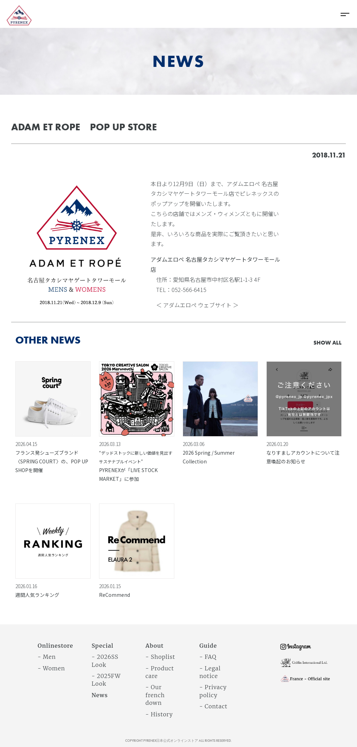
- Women (51, 668)
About (154, 645)
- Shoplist (160, 656)
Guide (208, 645)
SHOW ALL (327, 342)
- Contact (213, 706)
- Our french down (155, 695)
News (100, 695)
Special (103, 645)
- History (159, 714)
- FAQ (208, 656)
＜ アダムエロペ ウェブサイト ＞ (197, 305)
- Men (47, 656)
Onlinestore (55, 645)
